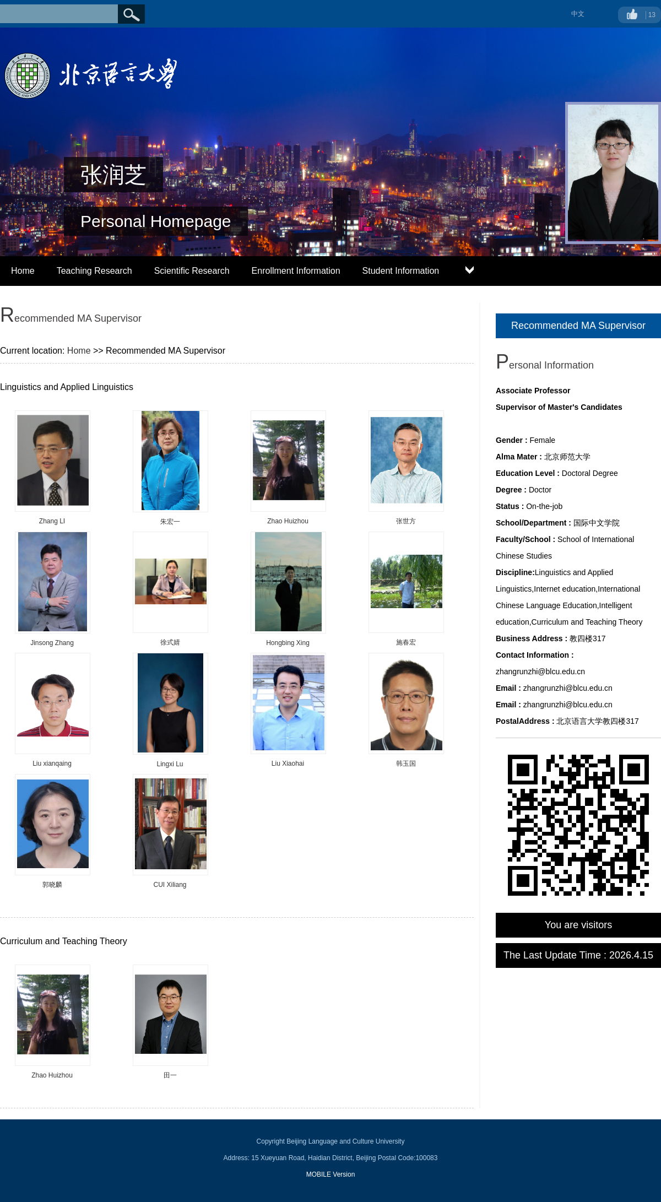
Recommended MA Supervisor (578, 325)
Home (23, 270)
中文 (577, 14)
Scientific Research (192, 270)
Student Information (401, 270)
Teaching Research (94, 270)
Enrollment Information (296, 270)
